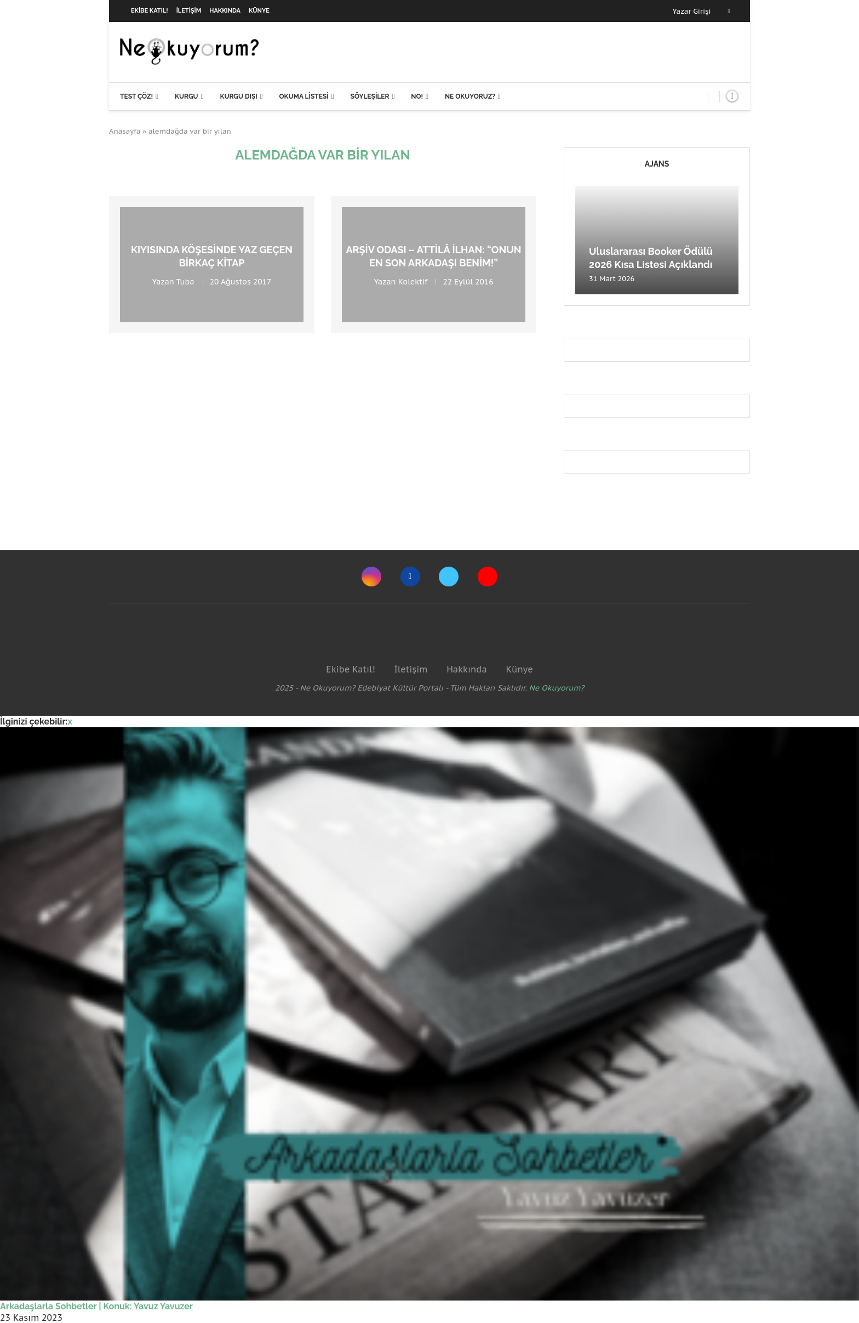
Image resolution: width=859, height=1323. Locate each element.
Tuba (185, 281)
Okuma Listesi (303, 96)
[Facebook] (729, 11)
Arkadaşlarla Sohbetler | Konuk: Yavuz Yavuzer (96, 1306)
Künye (259, 10)
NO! (417, 96)
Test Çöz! (136, 96)
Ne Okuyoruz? (470, 96)
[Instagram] (371, 576)
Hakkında (224, 10)
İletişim (189, 10)
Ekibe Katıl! (149, 10)
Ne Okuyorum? (557, 688)
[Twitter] (449, 576)
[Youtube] (487, 576)
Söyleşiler (370, 96)
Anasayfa (125, 131)
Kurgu (186, 96)
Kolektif (413, 281)
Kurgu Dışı (238, 96)
